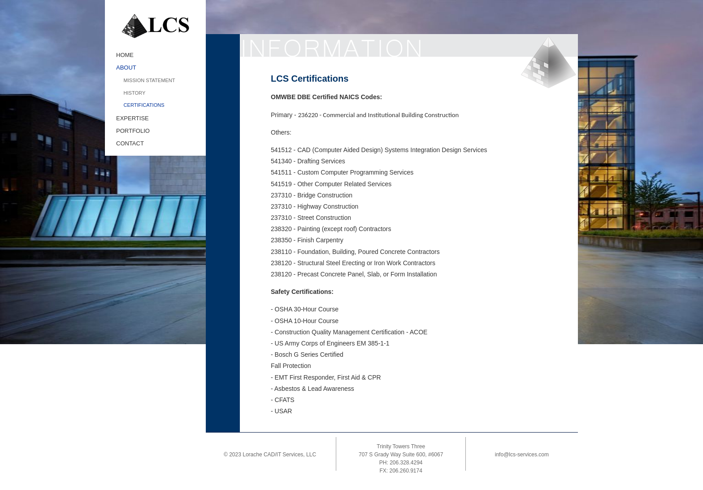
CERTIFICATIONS (144, 105)
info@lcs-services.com (522, 454)
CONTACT (130, 143)
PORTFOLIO (133, 130)
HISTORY (135, 93)
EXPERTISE (132, 118)
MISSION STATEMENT (149, 80)
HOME (125, 55)
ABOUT (126, 67)
